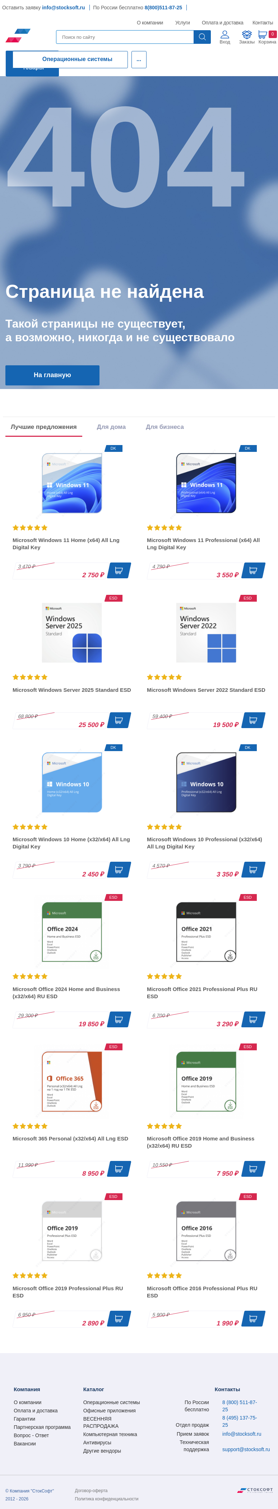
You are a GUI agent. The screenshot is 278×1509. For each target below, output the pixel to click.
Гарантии (24, 1419)
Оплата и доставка (221, 23)
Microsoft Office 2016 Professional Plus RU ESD (202, 1292)
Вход (225, 42)
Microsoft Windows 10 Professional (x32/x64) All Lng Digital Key (204, 843)
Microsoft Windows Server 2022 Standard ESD (206, 690)
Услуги (182, 23)
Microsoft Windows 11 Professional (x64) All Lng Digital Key (203, 543)
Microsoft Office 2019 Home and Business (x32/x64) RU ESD (200, 1142)
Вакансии (25, 1443)
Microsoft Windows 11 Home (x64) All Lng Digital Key (66, 543)
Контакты (262, 23)
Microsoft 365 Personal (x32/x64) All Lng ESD (70, 1138)
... (138, 59)
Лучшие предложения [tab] (44, 426)
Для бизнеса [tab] (165, 426)
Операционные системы (77, 59)
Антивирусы (97, 1442)
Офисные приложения (109, 1410)
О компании (150, 23)
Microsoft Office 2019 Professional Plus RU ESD (68, 1292)
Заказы (247, 42)
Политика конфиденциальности (107, 1498)
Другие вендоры (102, 1451)
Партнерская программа (42, 1427)
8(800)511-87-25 (163, 7)
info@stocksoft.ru (63, 7)
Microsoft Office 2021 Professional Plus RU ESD (202, 992)
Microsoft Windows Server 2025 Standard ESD (72, 690)
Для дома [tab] (111, 426)
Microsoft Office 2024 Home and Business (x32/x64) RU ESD (66, 992)
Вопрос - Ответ (31, 1435)
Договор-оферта (91, 1490)
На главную (52, 375)
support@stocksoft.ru (246, 1449)
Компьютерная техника (110, 1434)
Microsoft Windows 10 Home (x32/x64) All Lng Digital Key (71, 843)
